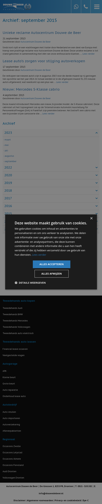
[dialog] (51, 252)
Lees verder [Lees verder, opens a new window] (39, 254)
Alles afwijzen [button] (51, 273)
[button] (30, 282)
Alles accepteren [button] (51, 264)
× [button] (91, 218)
